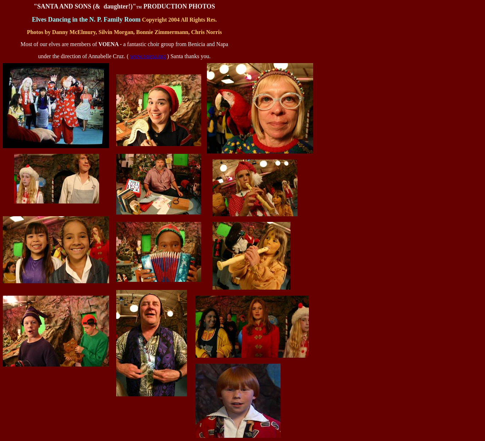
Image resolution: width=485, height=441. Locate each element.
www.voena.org (148, 56)
